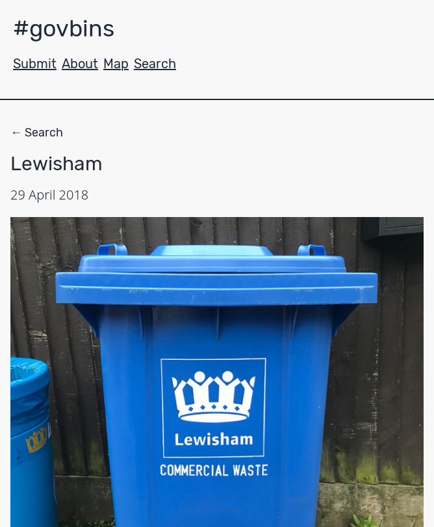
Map (116, 63)
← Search (36, 132)
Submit (35, 63)
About (80, 63)
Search (155, 63)
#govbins (63, 28)
